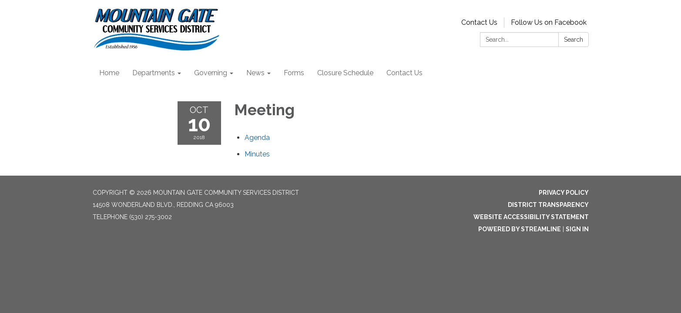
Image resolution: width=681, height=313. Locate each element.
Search (573, 39)
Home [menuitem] (109, 73)
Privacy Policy (564, 192)
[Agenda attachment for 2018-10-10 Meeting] (257, 137)
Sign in (577, 229)
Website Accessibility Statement (531, 216)
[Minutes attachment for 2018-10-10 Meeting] (257, 154)
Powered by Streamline (519, 229)
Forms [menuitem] (294, 73)
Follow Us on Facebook (549, 22)
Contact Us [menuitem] (404, 73)
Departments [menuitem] (153, 73)
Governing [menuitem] (210, 73)
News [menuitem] (255, 73)
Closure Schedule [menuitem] (345, 73)
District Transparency (548, 204)
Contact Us (479, 22)
